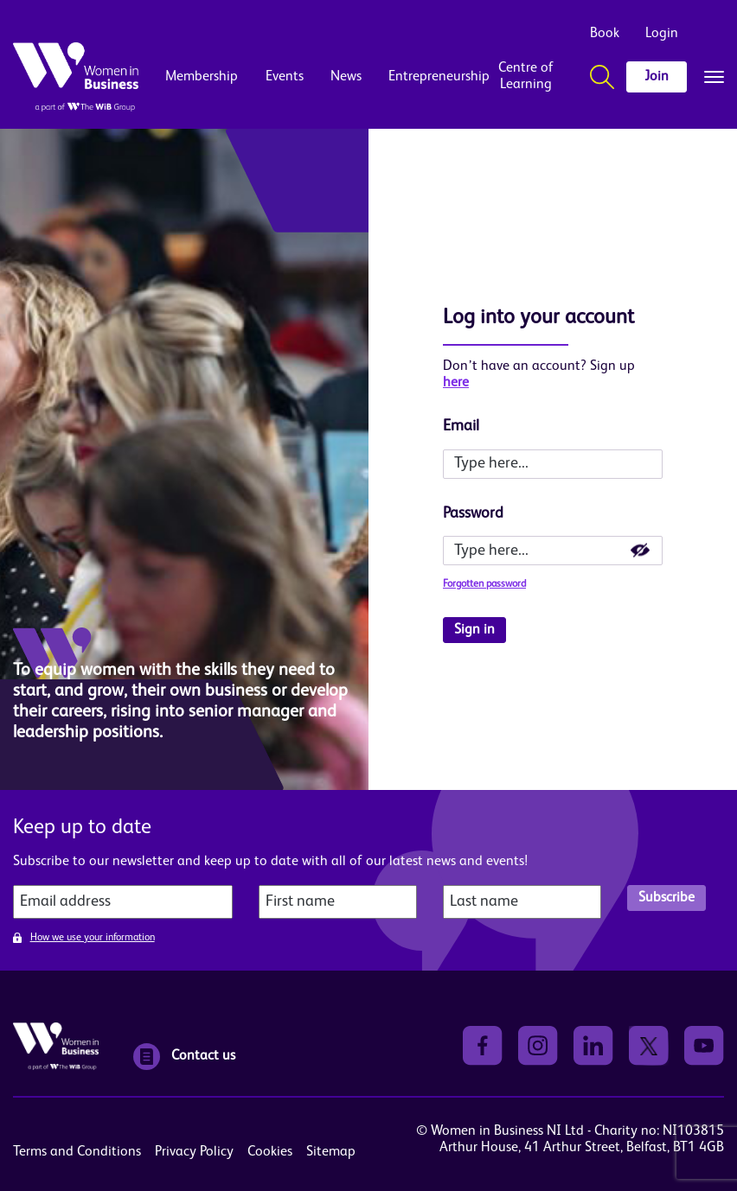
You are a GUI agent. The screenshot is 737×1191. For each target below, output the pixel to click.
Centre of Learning (526, 76)
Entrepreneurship (425, 77)
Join (656, 77)
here (456, 383)
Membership (201, 77)
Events (285, 77)
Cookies (269, 1152)
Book (604, 34)
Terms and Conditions (77, 1152)
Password (473, 513)
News (346, 77)
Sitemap (331, 1152)
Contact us (184, 1056)
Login (661, 34)
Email (461, 426)
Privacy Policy (194, 1152)
